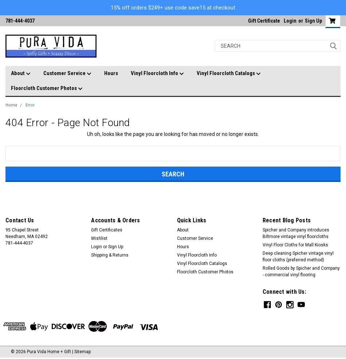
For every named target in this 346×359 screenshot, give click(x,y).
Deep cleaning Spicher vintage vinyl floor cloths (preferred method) (298, 256)
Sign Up (313, 21)
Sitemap (82, 351)
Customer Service (67, 73)
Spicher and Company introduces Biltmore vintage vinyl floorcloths (296, 233)
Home (11, 105)
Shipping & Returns (110, 255)
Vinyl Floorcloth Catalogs (229, 73)
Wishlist (99, 238)
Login (290, 21)
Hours (111, 73)
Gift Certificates (106, 230)
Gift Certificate (264, 21)
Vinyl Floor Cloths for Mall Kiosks (295, 244)
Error (30, 105)
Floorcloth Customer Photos (47, 88)
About (21, 73)
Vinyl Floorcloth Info (157, 73)
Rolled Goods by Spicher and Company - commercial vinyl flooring (301, 271)
